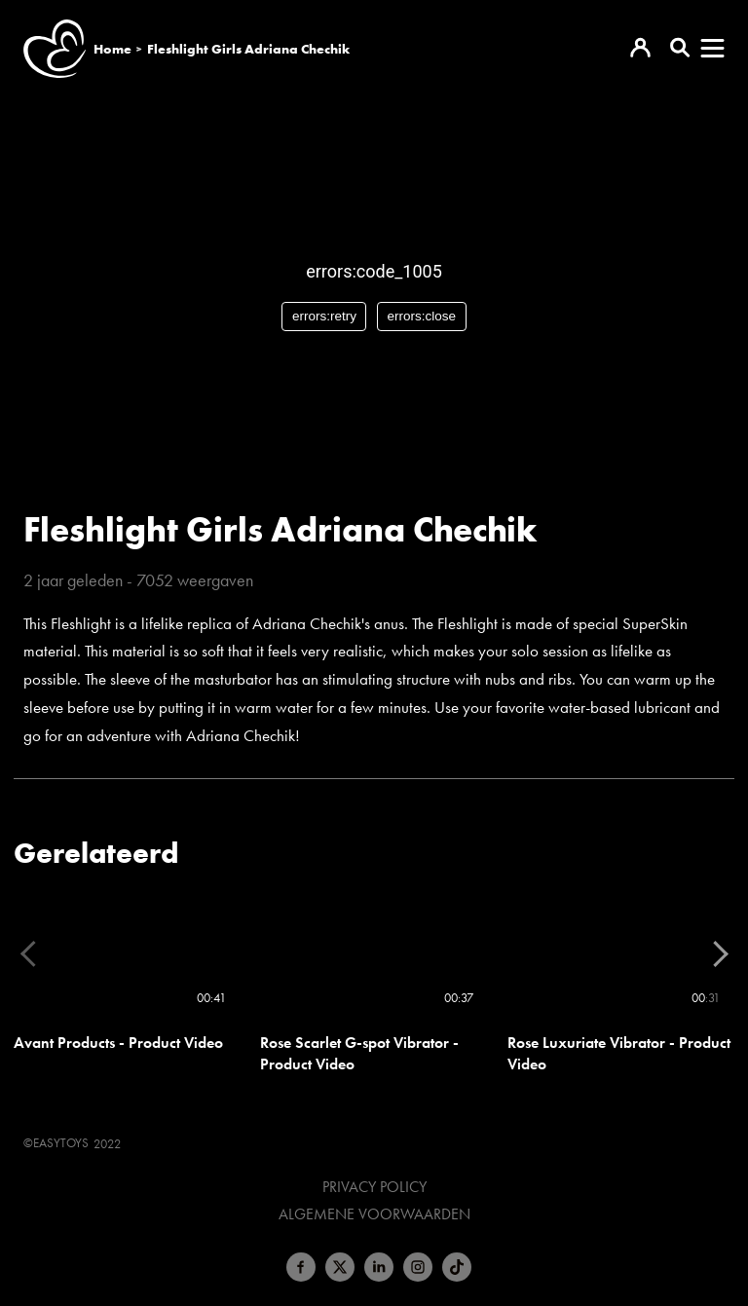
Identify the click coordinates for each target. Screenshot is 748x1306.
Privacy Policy (374, 1187)
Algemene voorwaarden (374, 1214)
